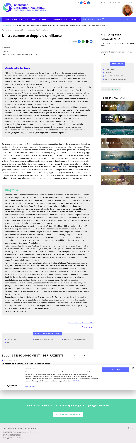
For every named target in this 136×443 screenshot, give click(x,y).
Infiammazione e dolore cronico (39, 25)
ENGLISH (130, 19)
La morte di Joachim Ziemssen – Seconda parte (26, 363)
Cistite (55, 25)
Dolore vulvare (19, 25)
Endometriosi (75, 25)
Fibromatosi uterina (99, 25)
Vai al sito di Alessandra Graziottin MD (117, 3)
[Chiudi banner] (133, 421)
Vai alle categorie (112, 89)
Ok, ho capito (115, 423)
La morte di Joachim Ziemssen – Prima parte (116, 53)
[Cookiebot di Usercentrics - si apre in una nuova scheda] (12, 439)
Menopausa (86, 25)
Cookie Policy (75, 434)
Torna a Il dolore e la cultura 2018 (81, 323)
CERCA (98, 19)
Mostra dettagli (30, 439)
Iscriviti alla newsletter (68, 414)
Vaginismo (64, 25)
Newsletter (88, 19)
